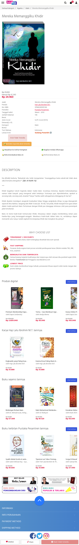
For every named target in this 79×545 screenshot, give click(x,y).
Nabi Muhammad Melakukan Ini (47, 410)
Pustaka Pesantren (42, 109)
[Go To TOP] (39, 501)
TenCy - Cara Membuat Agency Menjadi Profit (53, 312)
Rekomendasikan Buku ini (12, 155)
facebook (33, 536)
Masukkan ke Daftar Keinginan (14, 149)
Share (30, 542)
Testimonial (20, 259)
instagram (46, 536)
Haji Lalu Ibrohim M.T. (42, 104)
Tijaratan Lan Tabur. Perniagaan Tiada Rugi (51, 459)
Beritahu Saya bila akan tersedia (17, 143)
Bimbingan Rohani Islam (14, 410)
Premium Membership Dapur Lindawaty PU (22, 312)
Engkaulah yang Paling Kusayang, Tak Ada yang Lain (25, 361)
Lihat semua (71, 282)
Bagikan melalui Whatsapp (52, 149)
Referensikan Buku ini (50, 155)
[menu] (3, 2)
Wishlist (10, 542)
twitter (39, 536)
